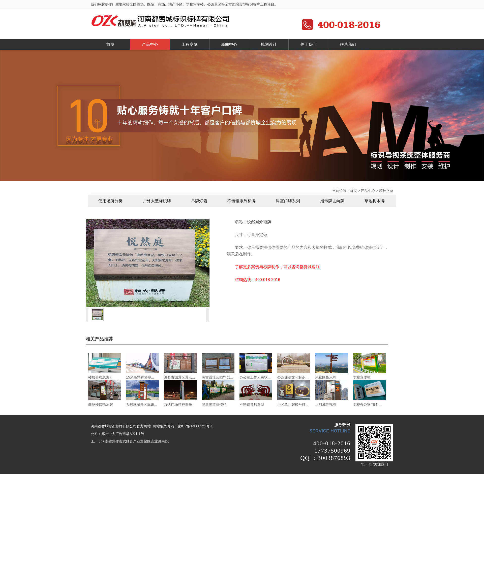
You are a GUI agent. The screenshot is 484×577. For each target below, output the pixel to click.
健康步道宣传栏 (214, 404)
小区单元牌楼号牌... (293, 404)
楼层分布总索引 (100, 377)
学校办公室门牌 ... (367, 404)
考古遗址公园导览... (217, 377)
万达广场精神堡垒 (178, 404)
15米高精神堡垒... (140, 377)
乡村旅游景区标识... (141, 404)
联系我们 (348, 44)
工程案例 (190, 44)
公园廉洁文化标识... (293, 377)
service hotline (329, 430)
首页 (110, 44)
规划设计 (269, 44)
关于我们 (308, 44)
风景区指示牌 (325, 377)
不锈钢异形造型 (251, 404)
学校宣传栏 (362, 377)
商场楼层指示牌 (100, 404)
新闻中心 (229, 44)
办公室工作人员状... (255, 377)
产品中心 (150, 44)
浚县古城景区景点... (179, 377)
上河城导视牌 (325, 404)
